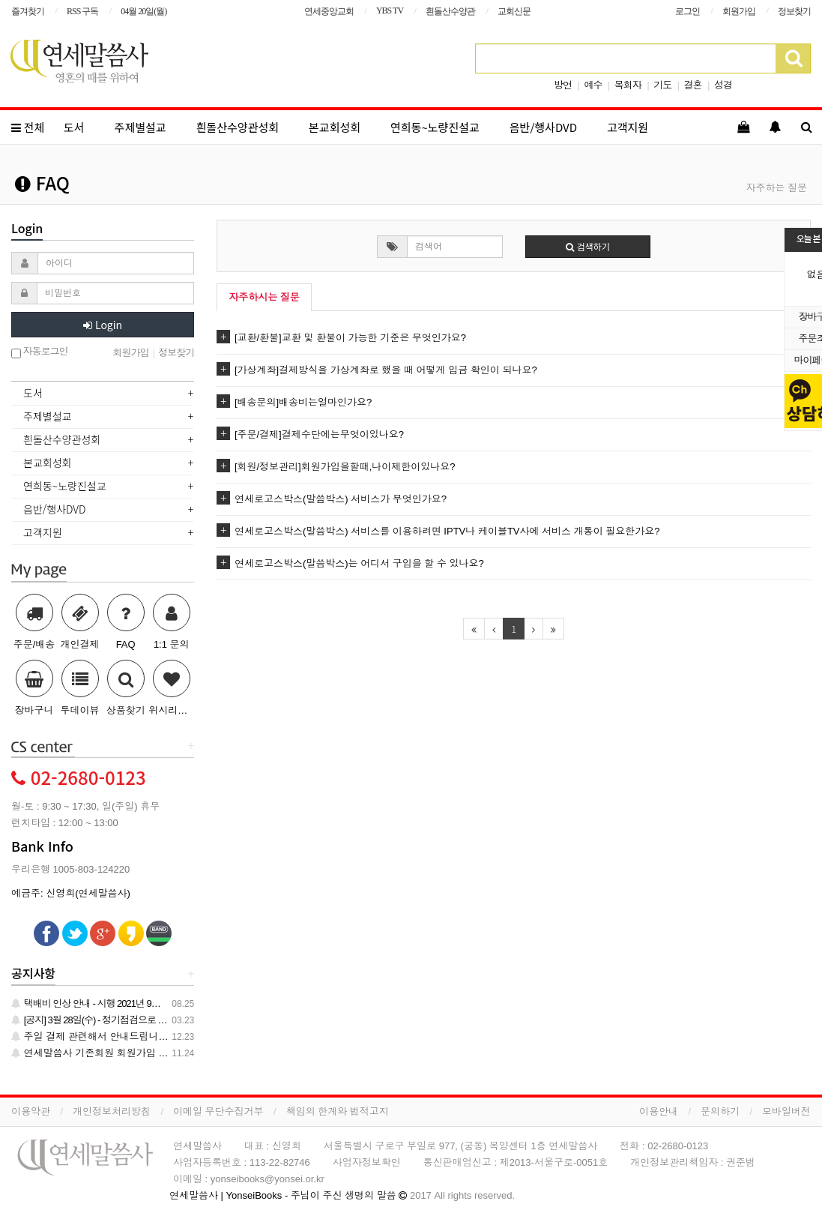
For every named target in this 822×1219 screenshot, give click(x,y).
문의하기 (720, 1111)
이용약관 (30, 1111)
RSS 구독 (82, 11)
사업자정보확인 (367, 1162)
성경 (723, 85)
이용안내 (658, 1111)
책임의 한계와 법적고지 (337, 1111)
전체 (28, 127)
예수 (593, 85)
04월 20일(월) (143, 11)
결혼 (693, 85)
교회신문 (514, 11)
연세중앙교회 (329, 11)
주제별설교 (140, 127)
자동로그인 (39, 352)
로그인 (687, 11)
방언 (563, 85)
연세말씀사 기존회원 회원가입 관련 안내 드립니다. (127, 1053)
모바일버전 (786, 1111)
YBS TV (389, 10)
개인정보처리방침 (112, 1111)
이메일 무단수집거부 (218, 1111)
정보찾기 (794, 11)
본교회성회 (334, 127)
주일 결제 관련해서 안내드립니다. (91, 1036)
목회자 (627, 85)
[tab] (102, 395)
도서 (74, 127)
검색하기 (588, 246)
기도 (662, 85)
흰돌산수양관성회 (237, 127)
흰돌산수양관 (450, 11)
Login (102, 324)
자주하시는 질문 (264, 297)
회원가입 (738, 11)
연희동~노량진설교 (435, 127)
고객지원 (627, 127)
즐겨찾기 (27, 11)
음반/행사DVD (543, 127)
